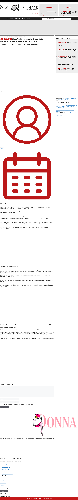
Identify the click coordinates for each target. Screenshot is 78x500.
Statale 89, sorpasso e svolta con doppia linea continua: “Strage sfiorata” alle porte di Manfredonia (67, 69)
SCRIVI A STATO (4, 491)
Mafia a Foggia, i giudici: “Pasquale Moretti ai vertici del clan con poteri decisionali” (65, 110)
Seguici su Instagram (6, 467)
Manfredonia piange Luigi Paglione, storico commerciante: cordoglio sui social (67, 51)
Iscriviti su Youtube (6, 471)
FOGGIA (11, 18)
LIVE (56, 79)
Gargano (4, 36)
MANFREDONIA (17, 18)
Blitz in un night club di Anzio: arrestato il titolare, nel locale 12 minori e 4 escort (68, 12)
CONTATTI (2, 485)
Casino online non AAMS (5, 495)
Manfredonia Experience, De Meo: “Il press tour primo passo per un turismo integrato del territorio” (66, 114)
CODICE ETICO (3, 480)
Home (1, 36)
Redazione (2, 148)
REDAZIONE (2, 478)
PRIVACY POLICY (3, 483)
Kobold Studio (49, 498)
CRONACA (23, 18)
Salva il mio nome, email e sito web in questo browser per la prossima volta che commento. (17, 404)
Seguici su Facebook (6, 464)
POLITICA (28, 18)
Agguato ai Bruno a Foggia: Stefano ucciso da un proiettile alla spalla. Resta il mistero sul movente (66, 106)
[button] (7, 19)
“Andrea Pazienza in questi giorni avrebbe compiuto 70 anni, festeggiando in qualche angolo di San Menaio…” (49, 12)
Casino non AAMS (3, 493)
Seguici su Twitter (5, 469)
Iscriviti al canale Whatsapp (7, 474)
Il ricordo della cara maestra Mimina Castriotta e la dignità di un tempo (67, 57)
